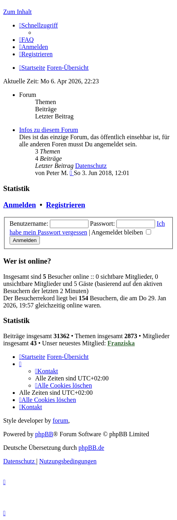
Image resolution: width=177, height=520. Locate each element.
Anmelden (19, 205)
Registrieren (65, 205)
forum (60, 420)
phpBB (44, 434)
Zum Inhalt (17, 11)
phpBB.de (91, 447)
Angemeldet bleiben (121, 232)
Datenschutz (90, 165)
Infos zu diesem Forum (48, 129)
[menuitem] (26, 39)
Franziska (121, 343)
